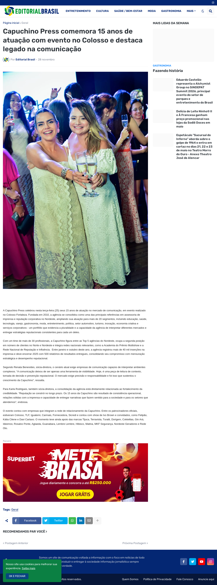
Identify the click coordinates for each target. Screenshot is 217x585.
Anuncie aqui (206, 579)
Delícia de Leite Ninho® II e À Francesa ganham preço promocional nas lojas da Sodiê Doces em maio (194, 119)
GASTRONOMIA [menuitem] (171, 11)
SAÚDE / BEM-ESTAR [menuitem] (128, 11)
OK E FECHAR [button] (17, 576)
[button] (202, 11)
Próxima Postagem (134, 543)
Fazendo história (168, 70)
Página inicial (11, 23)
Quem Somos (130, 579)
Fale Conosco (184, 579)
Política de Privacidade (157, 579)
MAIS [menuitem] (190, 11)
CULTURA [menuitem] (102, 11)
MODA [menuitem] (152, 11)
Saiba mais (28, 568)
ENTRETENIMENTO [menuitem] (78, 11)
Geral (24, 23)
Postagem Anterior (16, 543)
